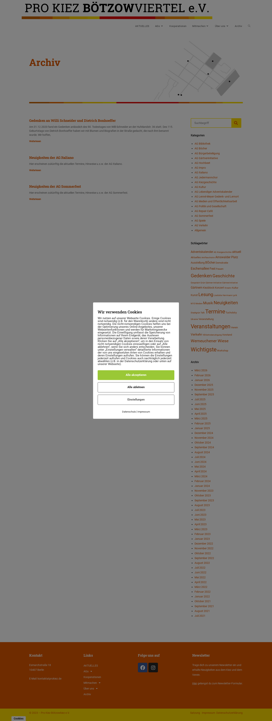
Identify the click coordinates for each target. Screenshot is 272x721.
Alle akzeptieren (136, 375)
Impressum (144, 411)
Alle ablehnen (136, 387)
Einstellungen (136, 399)
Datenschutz (129, 411)
